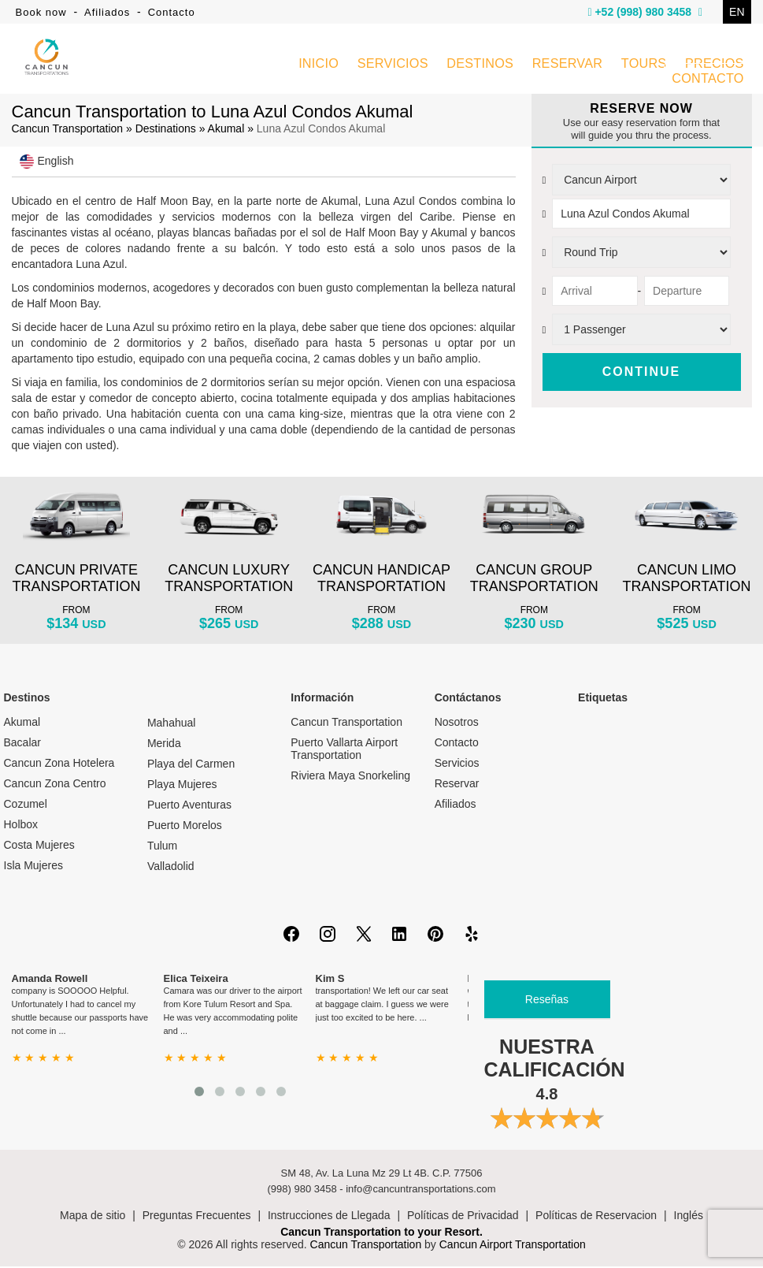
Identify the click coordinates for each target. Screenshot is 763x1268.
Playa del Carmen (191, 765)
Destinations (165, 130)
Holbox (21, 826)
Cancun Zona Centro (55, 785)
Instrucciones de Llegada (329, 1216)
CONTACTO (708, 80)
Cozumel (25, 805)
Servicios (457, 764)
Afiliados (107, 12)
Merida (164, 744)
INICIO (320, 66)
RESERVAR (567, 66)
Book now (41, 12)
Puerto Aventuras (189, 806)
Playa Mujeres (182, 785)
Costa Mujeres (39, 846)
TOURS (644, 66)
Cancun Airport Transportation (512, 1246)
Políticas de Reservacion (596, 1216)
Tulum (162, 847)
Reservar (457, 785)
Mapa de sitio (92, 1216)
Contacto (171, 12)
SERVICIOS (394, 66)
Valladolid (170, 867)
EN (736, 12)
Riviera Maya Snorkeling (350, 777)
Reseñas (547, 1001)
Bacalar (22, 744)
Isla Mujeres (33, 867)
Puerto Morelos (184, 826)
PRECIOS (714, 66)
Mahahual (171, 724)
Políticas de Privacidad (463, 1216)
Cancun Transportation (68, 130)
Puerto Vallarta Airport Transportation (344, 750)
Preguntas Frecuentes (197, 1216)
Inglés (688, 1216)
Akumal (226, 130)
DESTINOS (481, 66)
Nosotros (457, 723)
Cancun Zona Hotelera (59, 764)
